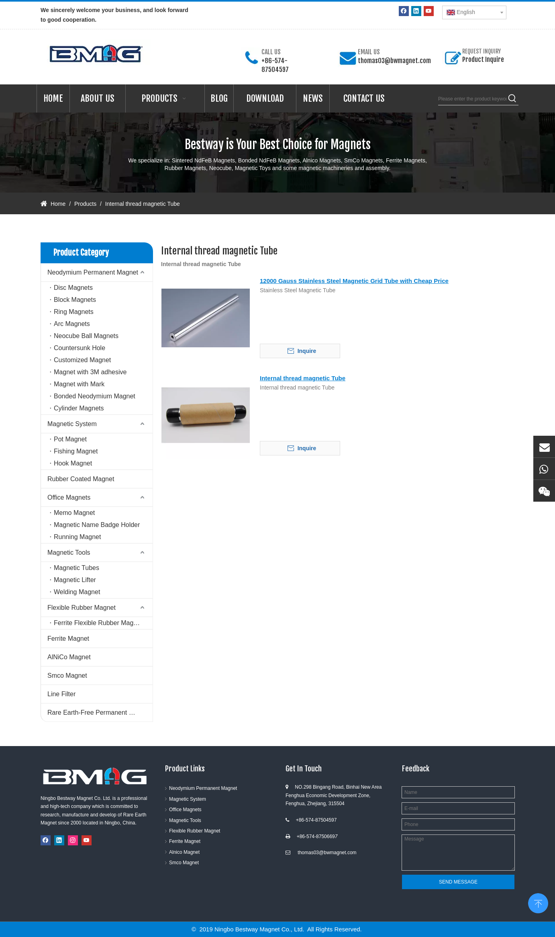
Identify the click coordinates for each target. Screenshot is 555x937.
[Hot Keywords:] (512, 99)
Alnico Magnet (184, 852)
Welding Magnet (77, 591)
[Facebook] (404, 11)
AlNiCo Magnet (69, 657)
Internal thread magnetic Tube (302, 378)
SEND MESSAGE (458, 882)
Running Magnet (77, 536)
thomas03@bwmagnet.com (394, 61)
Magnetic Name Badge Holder (97, 524)
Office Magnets (68, 497)
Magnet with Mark (79, 384)
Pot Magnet (70, 439)
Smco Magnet (67, 675)
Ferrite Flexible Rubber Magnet (98, 622)
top (538, 902)
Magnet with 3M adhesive (90, 372)
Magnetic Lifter (75, 579)
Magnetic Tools (68, 552)
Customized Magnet (82, 360)
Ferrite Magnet (68, 638)
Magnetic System (72, 423)
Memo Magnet (74, 512)
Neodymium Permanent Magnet (92, 272)
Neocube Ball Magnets (86, 335)
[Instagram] (73, 840)
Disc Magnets (73, 287)
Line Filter (61, 694)
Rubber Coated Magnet (80, 479)
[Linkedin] (416, 11)
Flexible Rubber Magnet (81, 607)
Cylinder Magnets (79, 408)
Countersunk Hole (79, 347)
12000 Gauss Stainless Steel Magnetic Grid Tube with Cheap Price (354, 280)
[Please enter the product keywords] (472, 99)
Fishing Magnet (76, 451)
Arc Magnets (72, 323)
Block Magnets (75, 299)
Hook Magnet (73, 463)
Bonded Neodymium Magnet (94, 396)
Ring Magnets (74, 311)
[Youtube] (429, 11)
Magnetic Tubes (76, 567)
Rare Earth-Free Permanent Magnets (100, 712)
